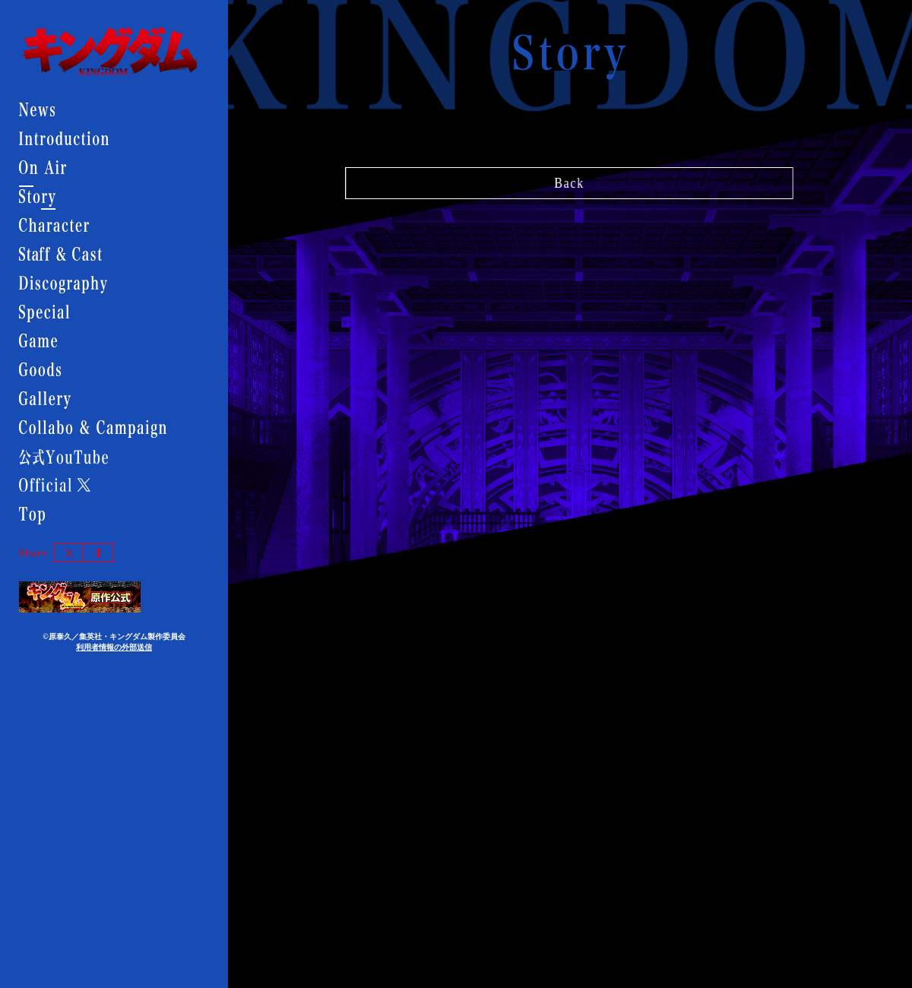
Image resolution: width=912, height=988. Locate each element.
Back (569, 179)
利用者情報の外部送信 (114, 647)
